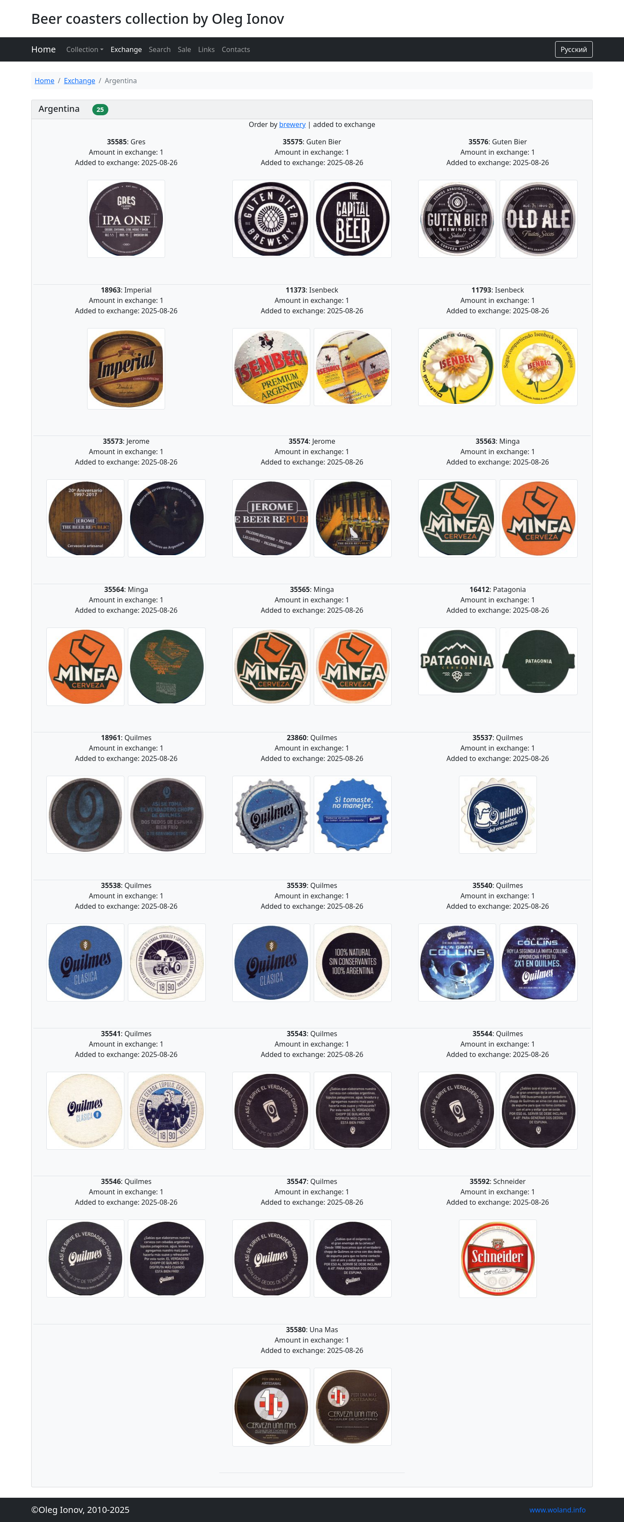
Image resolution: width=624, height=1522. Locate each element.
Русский (574, 49)
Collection (82, 49)
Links (206, 49)
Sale (184, 49)
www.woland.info (558, 1510)
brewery (292, 124)
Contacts (236, 49)
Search (160, 49)
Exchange (126, 49)
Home (43, 49)
